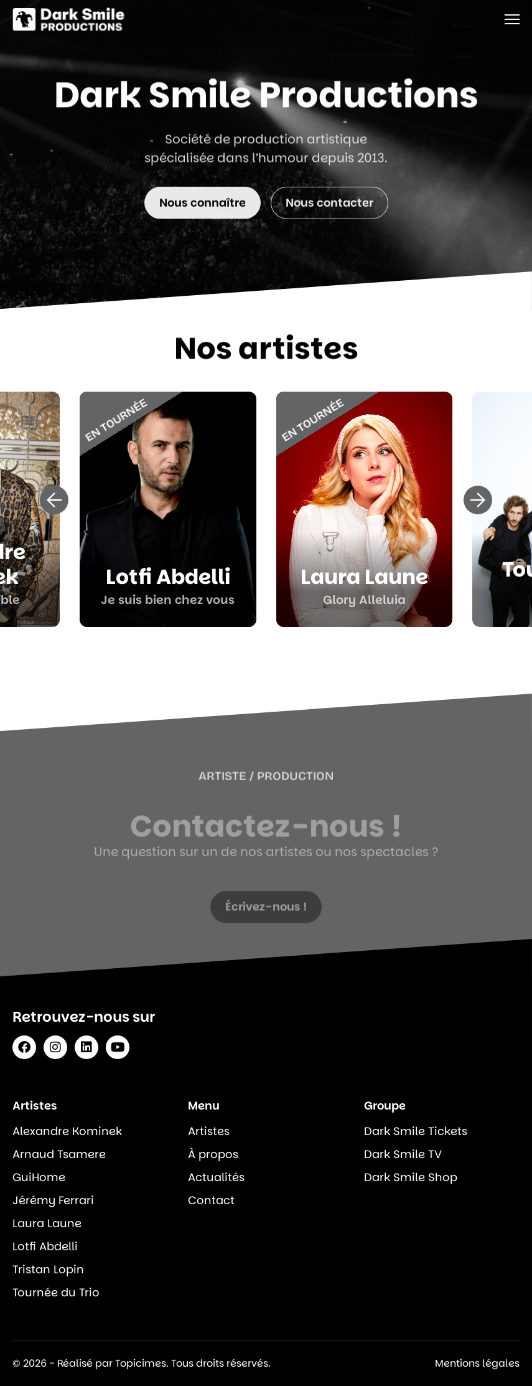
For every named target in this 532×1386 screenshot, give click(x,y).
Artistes (209, 1131)
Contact (211, 1200)
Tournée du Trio (56, 1292)
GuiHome (38, 1177)
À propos (213, 1154)
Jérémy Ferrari (53, 1200)
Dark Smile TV (403, 1154)
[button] (54, 500)
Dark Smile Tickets (415, 1131)
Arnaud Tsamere (59, 1154)
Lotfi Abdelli (45, 1246)
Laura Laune (47, 1223)
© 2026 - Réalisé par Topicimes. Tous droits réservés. (141, 1363)
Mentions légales (477, 1363)
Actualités (216, 1177)
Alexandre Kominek (67, 1131)
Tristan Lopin (48, 1269)
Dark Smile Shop (410, 1177)
